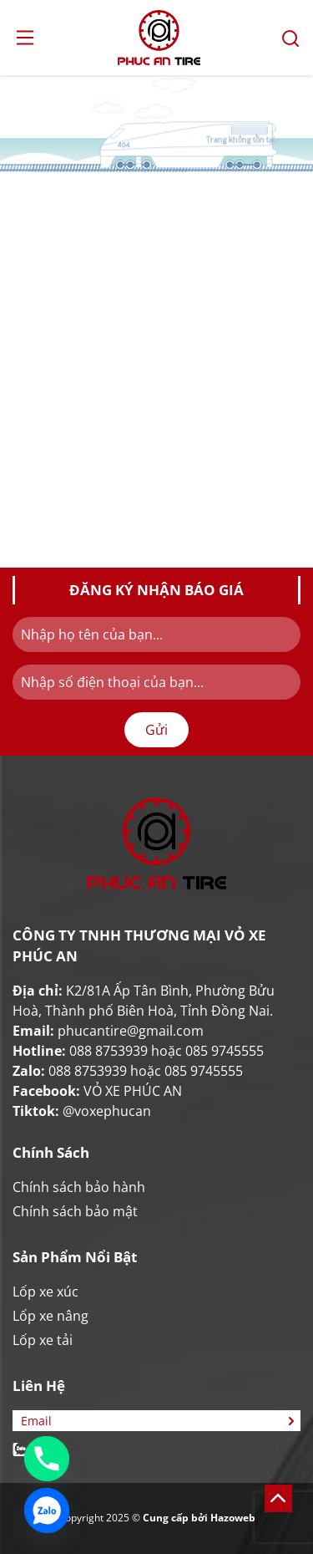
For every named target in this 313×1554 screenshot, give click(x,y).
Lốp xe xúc (45, 1291)
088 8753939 (108, 1051)
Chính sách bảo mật (75, 1211)
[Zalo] (46, 1510)
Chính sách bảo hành (79, 1187)
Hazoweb (232, 1518)
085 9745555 (224, 1051)
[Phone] (46, 1458)
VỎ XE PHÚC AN (132, 1091)
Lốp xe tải (43, 1340)
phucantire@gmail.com (131, 1031)
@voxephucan (107, 1111)
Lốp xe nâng (50, 1316)
